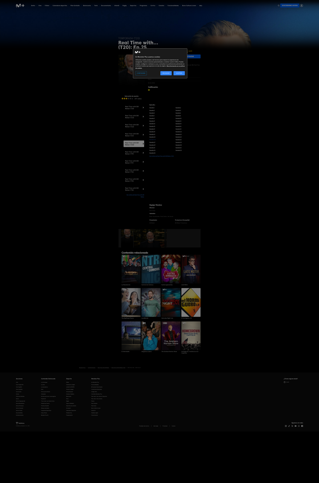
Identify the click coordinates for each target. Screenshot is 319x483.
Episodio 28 (179, 142)
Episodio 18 (178, 129)
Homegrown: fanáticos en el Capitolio (189, 352)
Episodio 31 (152, 147)
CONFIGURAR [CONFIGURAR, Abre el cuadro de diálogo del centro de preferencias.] (141, 73)
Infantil (116, 5)
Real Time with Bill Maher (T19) (132, 153)
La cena (43, 384)
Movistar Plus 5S (44, 415)
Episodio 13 (152, 123)
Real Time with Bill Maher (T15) (132, 180)
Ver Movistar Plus (95, 382)
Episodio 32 (178, 147)
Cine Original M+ (20, 384)
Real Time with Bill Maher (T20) (132, 144)
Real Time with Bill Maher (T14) (132, 189)
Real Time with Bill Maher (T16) (132, 171)
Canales (161, 5)
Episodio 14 (178, 123)
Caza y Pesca (44, 412)
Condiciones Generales (96, 389)
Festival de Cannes (45, 403)
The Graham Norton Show (169, 351)
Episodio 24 (178, 137)
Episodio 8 (178, 115)
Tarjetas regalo (94, 412)
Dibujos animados (45, 408)
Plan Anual (93, 405)
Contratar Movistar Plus (96, 394)
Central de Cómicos (147, 285)
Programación (69, 415)
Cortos (153, 5)
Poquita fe (43, 398)
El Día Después (69, 391)
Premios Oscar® (45, 405)
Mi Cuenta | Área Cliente (96, 387)
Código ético (94, 391)
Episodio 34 (179, 150)
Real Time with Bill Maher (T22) (132, 126)
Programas (143, 5)
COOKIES (173, 426)
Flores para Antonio (45, 391)
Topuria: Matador (70, 403)
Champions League (70, 384)
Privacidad (165, 426)
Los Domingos (44, 382)
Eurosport (68, 408)
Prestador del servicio (144, 426)
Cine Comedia (19, 389)
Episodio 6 (178, 113)
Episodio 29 (152, 145)
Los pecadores (44, 387)
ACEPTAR (179, 73)
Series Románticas (20, 403)
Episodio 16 (178, 126)
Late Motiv (184, 285)
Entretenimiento (19, 415)
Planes (92, 401)
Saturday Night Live (167, 318)
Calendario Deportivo (71, 410)
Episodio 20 (179, 131)
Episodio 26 (178, 139)
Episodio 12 (178, 121)
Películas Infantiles (20, 396)
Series (33, 5)
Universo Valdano (70, 394)
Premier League (69, 389)
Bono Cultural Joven (189, 5)
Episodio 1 (151, 107)
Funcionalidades (173, 5)
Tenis (96, 5)
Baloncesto (87, 5)
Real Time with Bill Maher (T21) (132, 135)
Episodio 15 (152, 126)
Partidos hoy (69, 412)
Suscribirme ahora (290, 5)
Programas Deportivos (46, 410)
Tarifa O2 (93, 410)
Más (200, 5)
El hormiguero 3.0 (186, 318)
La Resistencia (126, 285)
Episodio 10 (178, 118)
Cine (39, 5)
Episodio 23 (152, 137)
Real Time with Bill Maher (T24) (132, 108)
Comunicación (94, 415)
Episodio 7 (152, 115)
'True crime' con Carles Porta (47, 401)
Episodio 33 (152, 150)
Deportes (133, 5)
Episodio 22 (179, 134)
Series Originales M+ (20, 401)
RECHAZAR (166, 73)
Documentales (106, 5)
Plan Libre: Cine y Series (96, 398)
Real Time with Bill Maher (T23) (132, 117)
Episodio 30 (179, 145)
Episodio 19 (152, 131)
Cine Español (19, 387)
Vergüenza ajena (146, 351)
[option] (127, 238)
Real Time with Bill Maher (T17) (132, 162)
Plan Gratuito (75, 5)
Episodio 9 (152, 118)
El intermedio (125, 351)
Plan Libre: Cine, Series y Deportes (99, 396)
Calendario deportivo (60, 5)
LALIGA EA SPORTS (70, 387)
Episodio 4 (178, 110)
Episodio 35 (152, 153)
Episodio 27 (152, 142)
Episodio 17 (152, 129)
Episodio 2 (178, 107)
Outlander (43, 394)
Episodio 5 (152, 113)
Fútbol (47, 5)
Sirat (42, 389)
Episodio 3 (152, 110)
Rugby (125, 5)
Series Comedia (19, 408)
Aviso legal (156, 426)
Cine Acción (18, 391)
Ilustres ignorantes (167, 285)
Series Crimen (19, 410)
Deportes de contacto (71, 405)
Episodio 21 (152, 134)
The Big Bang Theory (128, 318)
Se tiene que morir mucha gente (48, 396)
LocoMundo (144, 318)
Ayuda (286, 382)
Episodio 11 (152, 121)
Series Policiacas (20, 405)
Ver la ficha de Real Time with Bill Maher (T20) (161, 156)
